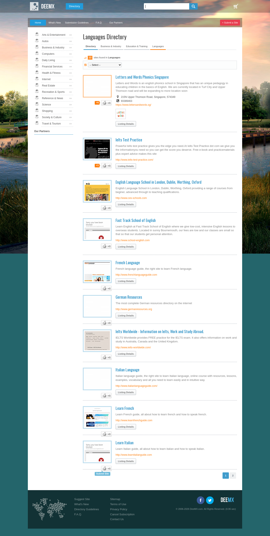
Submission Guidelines (77, 22)
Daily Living (48, 60)
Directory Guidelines (86, 509)
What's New (55, 22)
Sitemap (115, 499)
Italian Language (127, 369)
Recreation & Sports (53, 91)
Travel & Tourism (51, 123)
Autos (45, 41)
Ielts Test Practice (129, 139)
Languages (158, 46)
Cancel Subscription (122, 514)
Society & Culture (52, 117)
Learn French (125, 408)
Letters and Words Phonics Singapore (142, 77)
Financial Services (52, 66)
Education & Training (137, 46)
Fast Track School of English (136, 220)
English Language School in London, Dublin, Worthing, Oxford (158, 182)
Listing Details (126, 124)
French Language (128, 262)
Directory (74, 6)
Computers (48, 53)
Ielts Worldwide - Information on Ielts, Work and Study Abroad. (160, 331)
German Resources (129, 297)
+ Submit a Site (230, 22)
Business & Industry (53, 47)
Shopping (47, 110)
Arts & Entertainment (53, 34)
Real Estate (48, 85)
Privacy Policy (118, 509)
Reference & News (52, 98)
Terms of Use (118, 504)
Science (46, 104)
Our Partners (116, 22)
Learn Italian (125, 442)
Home (38, 22)
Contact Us (117, 519)
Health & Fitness (51, 72)
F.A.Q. (99, 22)
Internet (46, 79)
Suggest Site (82, 499)
